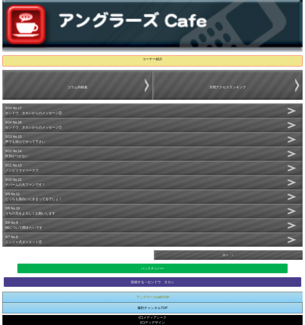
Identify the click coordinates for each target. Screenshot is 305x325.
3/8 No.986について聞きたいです (23, 225)
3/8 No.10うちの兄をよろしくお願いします (30, 210)
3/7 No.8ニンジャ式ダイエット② (23, 239)
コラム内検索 (77, 87)
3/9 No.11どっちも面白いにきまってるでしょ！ (33, 196)
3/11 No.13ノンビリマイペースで (22, 167)
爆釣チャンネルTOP (152, 308)
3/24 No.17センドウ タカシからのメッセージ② (33, 110)
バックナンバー (152, 268)
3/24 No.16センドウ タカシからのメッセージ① (33, 124)
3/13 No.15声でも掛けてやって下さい (25, 139)
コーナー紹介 (152, 59)
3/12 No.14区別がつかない (17, 153)
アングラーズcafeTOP (152, 297)
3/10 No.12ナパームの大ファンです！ (25, 182)
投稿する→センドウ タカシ (152, 282)
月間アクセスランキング (227, 87)
